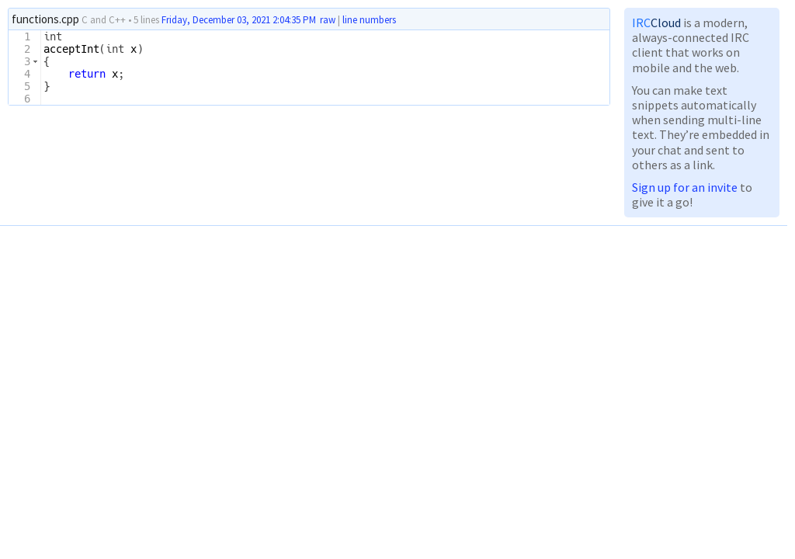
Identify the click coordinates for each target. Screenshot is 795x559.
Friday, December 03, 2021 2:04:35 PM (238, 19)
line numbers (369, 20)
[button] (35, 61)
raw (327, 19)
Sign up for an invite (685, 187)
